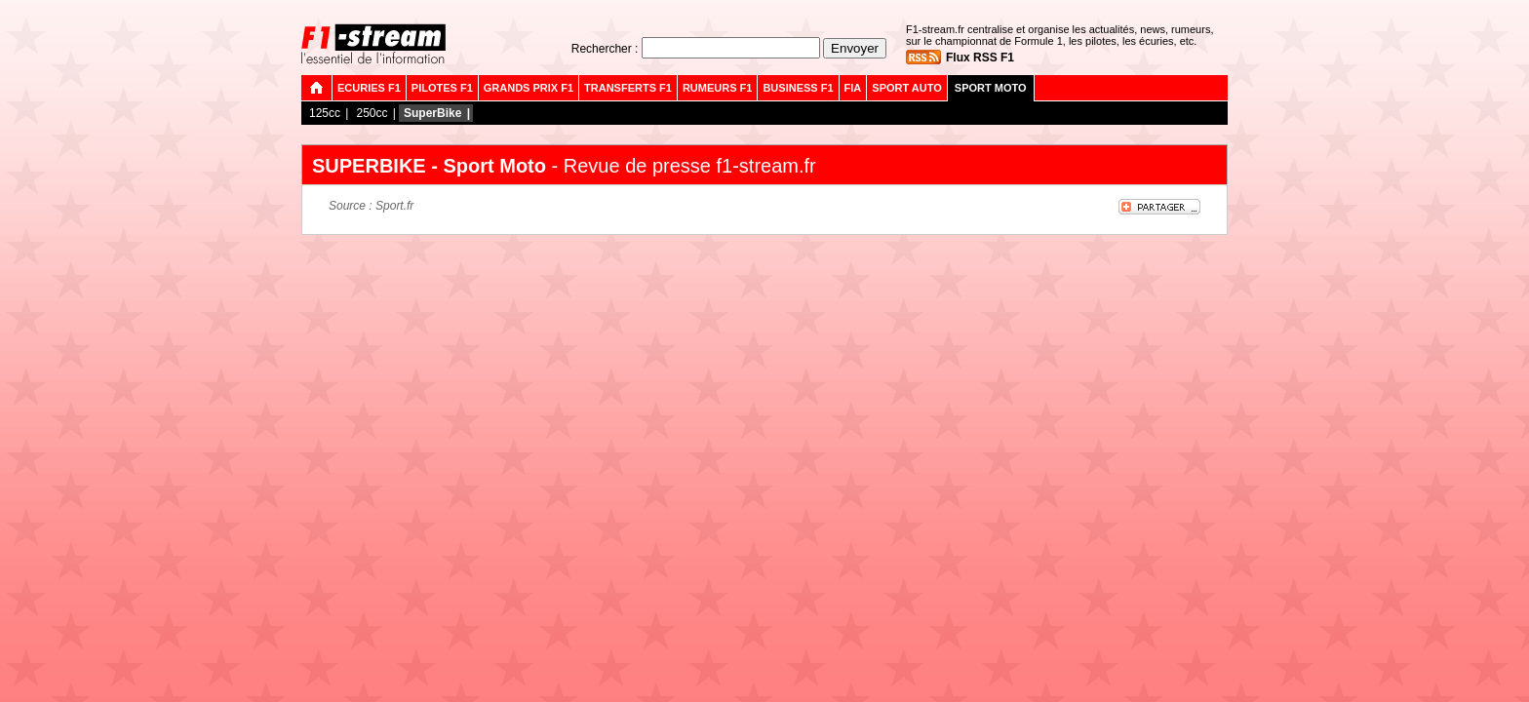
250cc (371, 113)
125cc (324, 113)
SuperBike (432, 113)
